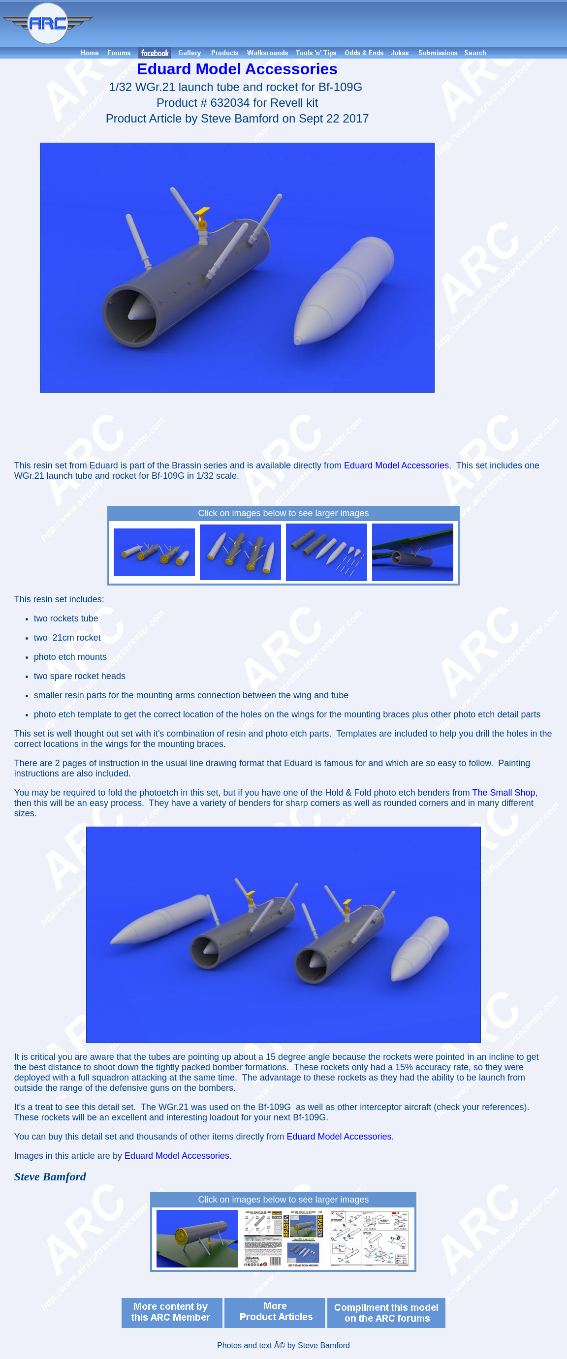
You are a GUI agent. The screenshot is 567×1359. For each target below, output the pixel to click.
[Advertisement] (332, 23)
